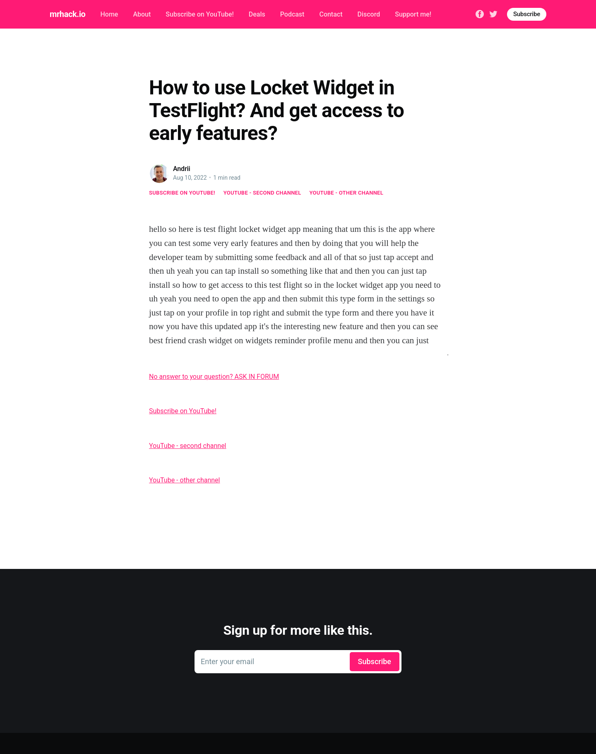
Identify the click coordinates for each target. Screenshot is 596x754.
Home (109, 14)
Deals (257, 14)
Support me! (413, 14)
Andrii (181, 169)
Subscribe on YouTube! (199, 14)
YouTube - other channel (347, 193)
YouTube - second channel (262, 193)
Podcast (292, 14)
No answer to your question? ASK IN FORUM (214, 377)
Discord (369, 14)
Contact (330, 14)
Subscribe (526, 14)
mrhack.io (67, 14)
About (142, 14)
